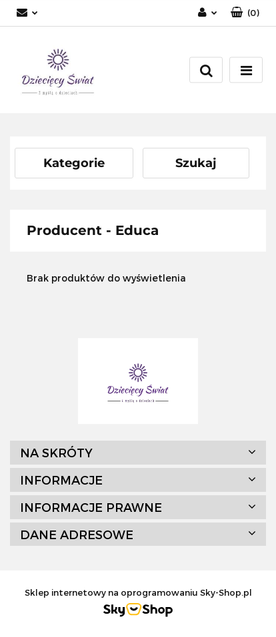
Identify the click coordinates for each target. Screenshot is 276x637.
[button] (245, 13)
